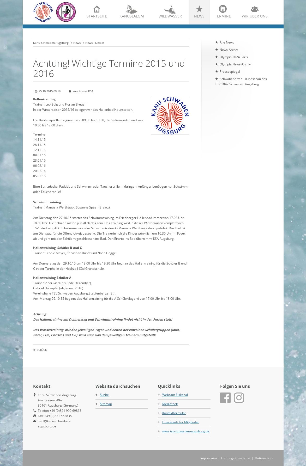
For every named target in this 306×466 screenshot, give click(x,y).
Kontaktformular (174, 413)
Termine (223, 16)
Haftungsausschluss (235, 458)
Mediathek (170, 404)
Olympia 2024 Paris (234, 57)
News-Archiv (229, 49)
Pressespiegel (230, 71)
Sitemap (106, 404)
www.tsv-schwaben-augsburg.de (185, 431)
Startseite (97, 16)
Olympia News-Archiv (235, 64)
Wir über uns (255, 16)
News (199, 16)
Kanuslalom (131, 16)
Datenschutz (264, 458)
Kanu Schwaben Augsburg (51, 43)
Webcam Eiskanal (175, 395)
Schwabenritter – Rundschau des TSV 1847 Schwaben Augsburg (241, 81)
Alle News (227, 42)
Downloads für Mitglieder (180, 422)
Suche (104, 395)
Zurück (42, 350)
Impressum (208, 458)
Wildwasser (170, 16)
